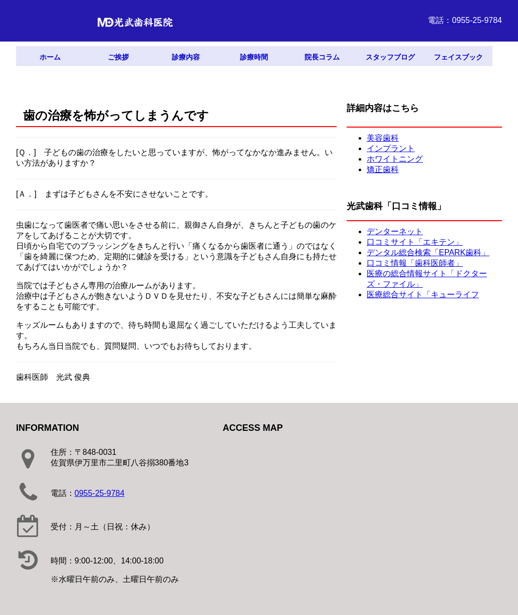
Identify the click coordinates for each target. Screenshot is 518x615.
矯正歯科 (383, 169)
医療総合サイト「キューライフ (423, 294)
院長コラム (322, 57)
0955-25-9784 (100, 493)
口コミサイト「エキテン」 (415, 242)
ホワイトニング (395, 159)
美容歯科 (383, 138)
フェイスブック (458, 57)
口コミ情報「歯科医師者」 (415, 263)
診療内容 (186, 57)
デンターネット (395, 231)
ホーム (50, 57)
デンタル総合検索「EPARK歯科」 (428, 252)
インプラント (391, 148)
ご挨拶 (118, 57)
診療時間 (254, 57)
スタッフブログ (390, 57)
